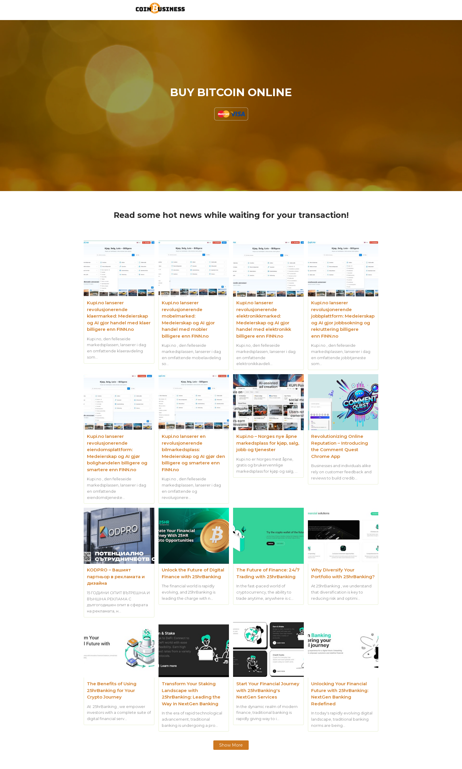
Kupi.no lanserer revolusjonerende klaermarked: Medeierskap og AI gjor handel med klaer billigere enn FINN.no (119, 316)
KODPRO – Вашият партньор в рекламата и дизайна (116, 576)
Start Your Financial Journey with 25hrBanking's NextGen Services (267, 690)
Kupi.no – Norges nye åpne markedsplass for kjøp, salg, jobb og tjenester (267, 442)
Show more (231, 745)
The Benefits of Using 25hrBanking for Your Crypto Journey (111, 690)
